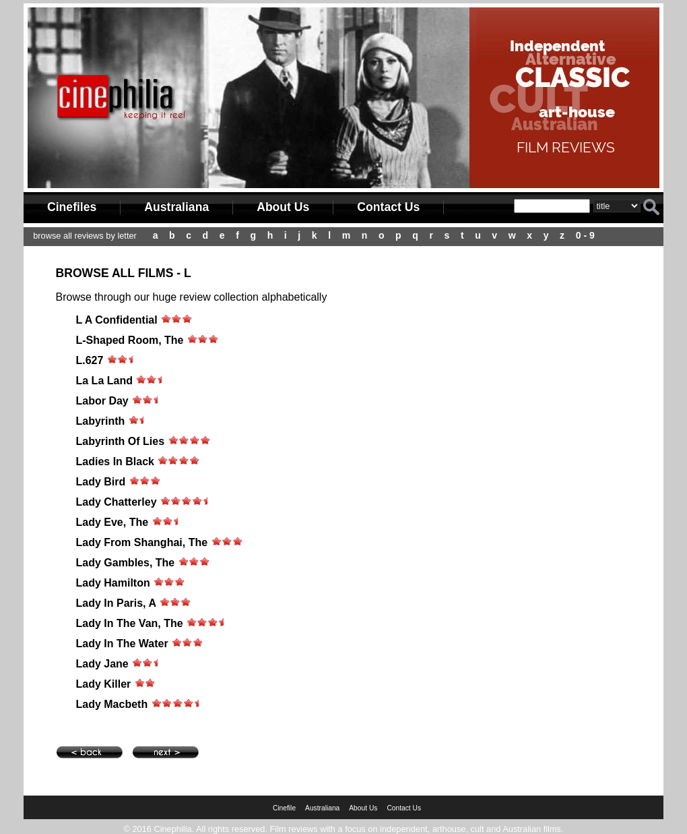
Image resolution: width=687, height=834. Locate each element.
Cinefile (284, 808)
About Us (283, 207)
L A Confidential (117, 320)
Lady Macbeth (112, 704)
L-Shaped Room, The (130, 340)
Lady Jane (102, 663)
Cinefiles (71, 207)
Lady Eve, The (112, 522)
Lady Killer (103, 684)
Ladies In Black (115, 461)
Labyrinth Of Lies (120, 441)
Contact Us (388, 207)
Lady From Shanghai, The (142, 542)
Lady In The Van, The (129, 623)
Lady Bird (101, 481)
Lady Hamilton (113, 583)
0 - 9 (585, 235)
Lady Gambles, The (125, 562)
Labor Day (104, 401)
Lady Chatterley (116, 502)
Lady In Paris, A (116, 603)
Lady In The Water (122, 643)
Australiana (176, 207)
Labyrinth (100, 421)
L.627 (90, 360)
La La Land (104, 380)
